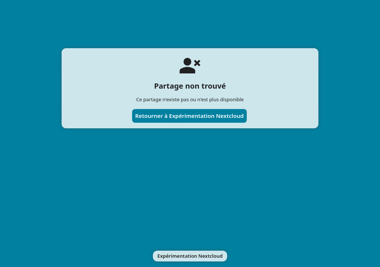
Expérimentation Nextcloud (190, 256)
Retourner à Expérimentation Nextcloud (189, 115)
